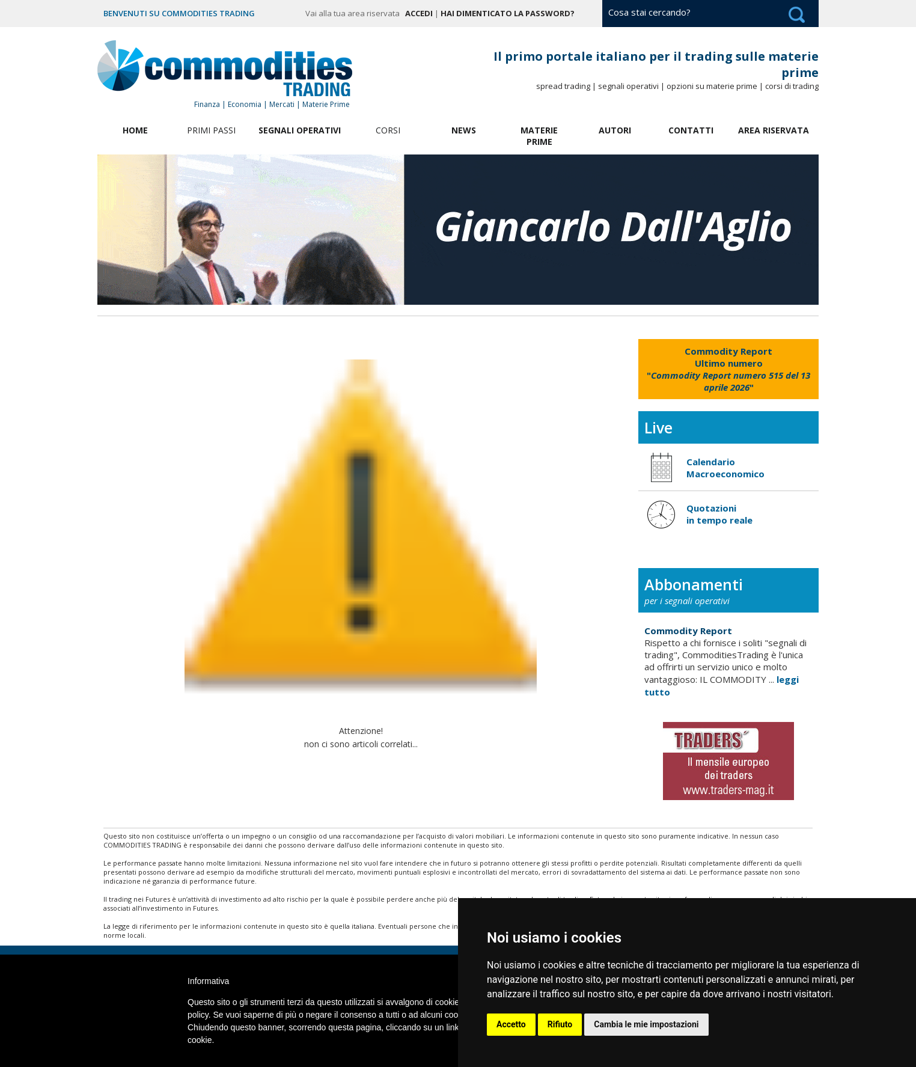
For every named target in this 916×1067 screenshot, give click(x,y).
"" (728, 369)
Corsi (388, 130)
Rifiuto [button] (560, 1024)
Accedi (419, 13)
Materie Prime (539, 135)
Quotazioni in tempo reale (719, 514)
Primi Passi (211, 130)
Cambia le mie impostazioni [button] (646, 1024)
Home (135, 130)
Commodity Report (688, 631)
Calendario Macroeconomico (725, 468)
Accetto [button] (511, 1024)
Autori (615, 130)
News (463, 130)
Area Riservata (773, 130)
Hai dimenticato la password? (508, 13)
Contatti (690, 130)
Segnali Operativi (299, 130)
